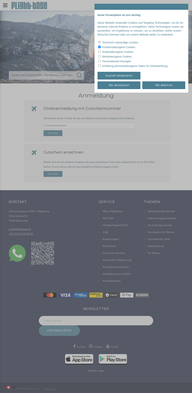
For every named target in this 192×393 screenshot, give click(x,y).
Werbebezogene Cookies (117, 56)
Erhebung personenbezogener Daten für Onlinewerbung (135, 65)
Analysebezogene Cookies (117, 51)
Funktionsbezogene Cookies (118, 47)
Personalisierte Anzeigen (116, 61)
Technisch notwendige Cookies (120, 42)
